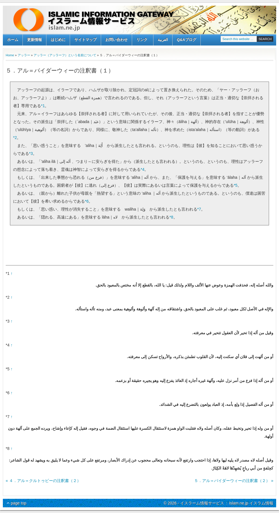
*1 (43, 105)
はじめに (58, 40)
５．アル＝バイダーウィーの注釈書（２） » (233, 480)
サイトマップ (85, 40)
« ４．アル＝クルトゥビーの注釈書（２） (43, 480)
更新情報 (34, 40)
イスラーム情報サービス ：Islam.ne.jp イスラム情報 (139, 20)
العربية (163, 40)
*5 (235, 185)
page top (18, 503)
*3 (31, 153)
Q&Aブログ (186, 40)
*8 (171, 217)
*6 (87, 201)
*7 (199, 209)
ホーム (12, 40)
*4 (142, 169)
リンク (142, 40)
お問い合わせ (116, 40)
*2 (15, 137)
